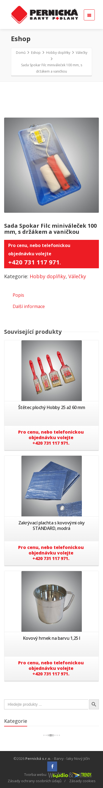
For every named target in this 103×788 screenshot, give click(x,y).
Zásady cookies (82, 780)
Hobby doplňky (48, 276)
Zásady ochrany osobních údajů (35, 780)
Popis (18, 295)
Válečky (77, 276)
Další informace (29, 306)
